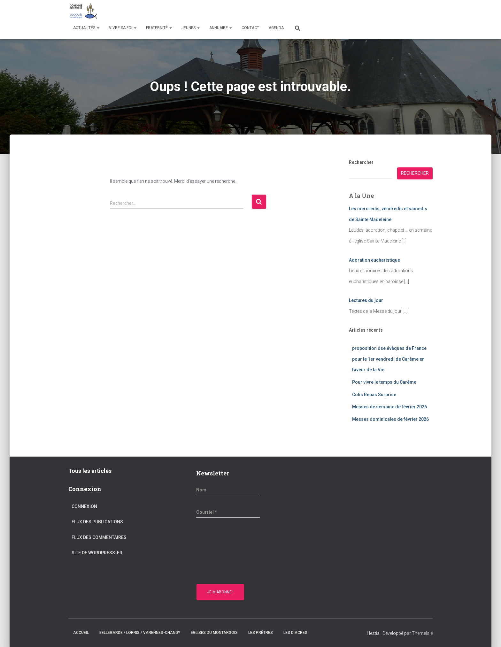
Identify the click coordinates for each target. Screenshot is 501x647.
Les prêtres (260, 632)
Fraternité (159, 28)
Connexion (84, 506)
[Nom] (228, 490)
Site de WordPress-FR (97, 552)
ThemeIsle (422, 633)
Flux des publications (97, 521)
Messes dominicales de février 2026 (390, 419)
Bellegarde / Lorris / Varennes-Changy (139, 632)
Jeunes (190, 28)
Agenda (276, 28)
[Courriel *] (228, 512)
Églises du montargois (214, 632)
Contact (250, 28)
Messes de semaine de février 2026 (389, 406)
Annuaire (220, 28)
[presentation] (222, 552)
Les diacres (295, 632)
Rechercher (361, 162)
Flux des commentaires (99, 537)
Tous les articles (90, 470)
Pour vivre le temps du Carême (384, 382)
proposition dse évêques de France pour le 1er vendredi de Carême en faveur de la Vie (389, 359)
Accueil (81, 632)
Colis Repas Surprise (374, 394)
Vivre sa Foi (122, 28)
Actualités (86, 28)
